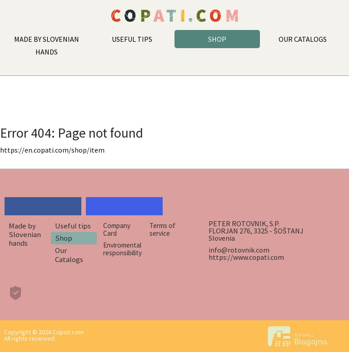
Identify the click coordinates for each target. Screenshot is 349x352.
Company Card (116, 229)
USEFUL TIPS (132, 39)
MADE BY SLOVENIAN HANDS (46, 45)
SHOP (217, 39)
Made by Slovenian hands (25, 234)
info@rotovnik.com (239, 249)
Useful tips (73, 226)
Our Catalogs (69, 254)
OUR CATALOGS (303, 39)
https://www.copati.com (246, 257)
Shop (63, 238)
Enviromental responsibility (122, 249)
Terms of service (162, 229)
